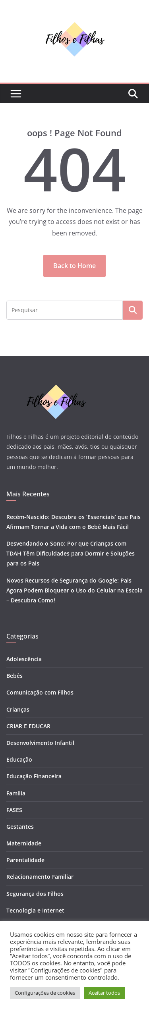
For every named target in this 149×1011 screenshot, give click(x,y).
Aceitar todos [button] (104, 992)
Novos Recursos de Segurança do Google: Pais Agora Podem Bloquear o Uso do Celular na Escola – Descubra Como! (74, 590)
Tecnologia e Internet (35, 910)
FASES (14, 810)
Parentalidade (25, 860)
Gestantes (20, 826)
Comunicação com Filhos (40, 692)
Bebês (14, 675)
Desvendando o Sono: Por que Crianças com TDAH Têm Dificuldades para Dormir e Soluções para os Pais (70, 553)
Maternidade (23, 843)
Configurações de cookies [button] (45, 992)
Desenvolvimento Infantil (40, 743)
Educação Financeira (34, 776)
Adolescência (24, 659)
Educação (19, 759)
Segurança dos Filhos (35, 893)
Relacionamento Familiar (40, 876)
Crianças (17, 709)
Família (15, 793)
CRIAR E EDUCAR (28, 726)
